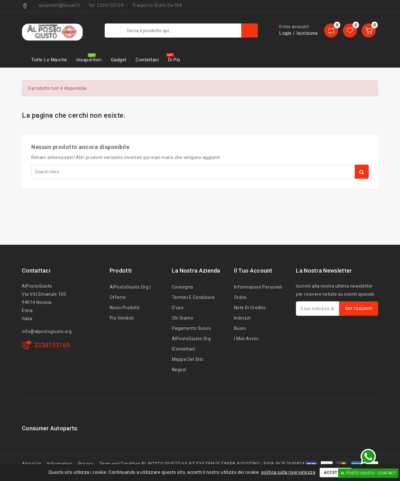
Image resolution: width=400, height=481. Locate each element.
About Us (31, 463)
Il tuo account (253, 270)
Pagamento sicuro (191, 328)
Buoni (240, 328)
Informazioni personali (258, 286)
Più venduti (122, 317)
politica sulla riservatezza (288, 472)
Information (59, 463)
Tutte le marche (49, 60)
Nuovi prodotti (125, 307)
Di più (174, 60)
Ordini (240, 297)
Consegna (182, 286)
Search (362, 172)
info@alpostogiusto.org (47, 331)
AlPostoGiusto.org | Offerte (130, 292)
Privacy (86, 463)
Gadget (119, 60)
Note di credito (250, 307)
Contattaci (147, 60)
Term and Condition (120, 463)
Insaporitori (89, 60)
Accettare (336, 472)
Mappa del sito (188, 359)
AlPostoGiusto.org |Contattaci (191, 343)
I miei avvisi (246, 338)
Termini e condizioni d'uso (193, 302)
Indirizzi (242, 317)
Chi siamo (182, 317)
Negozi (179, 369)
